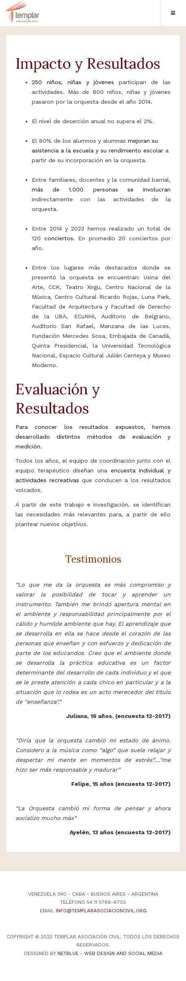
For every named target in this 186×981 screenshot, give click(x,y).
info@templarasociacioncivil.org (101, 911)
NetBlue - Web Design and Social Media (109, 953)
